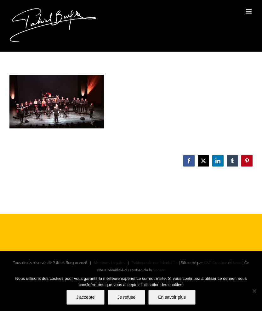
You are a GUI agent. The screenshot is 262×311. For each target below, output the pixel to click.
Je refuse (126, 297)
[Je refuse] (254, 291)
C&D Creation (215, 263)
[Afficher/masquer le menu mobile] (249, 11)
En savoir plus (172, 297)
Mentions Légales (109, 263)
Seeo (237, 263)
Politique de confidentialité (155, 263)
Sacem (159, 270)
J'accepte (85, 297)
